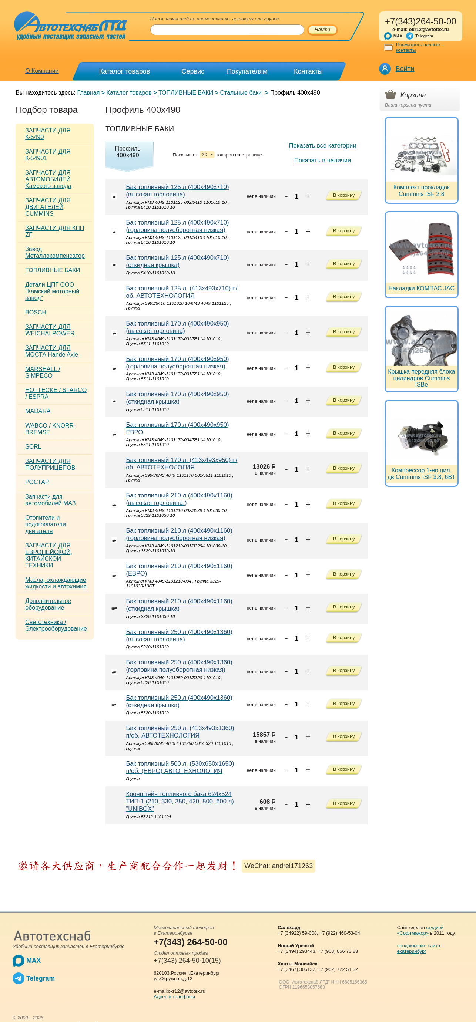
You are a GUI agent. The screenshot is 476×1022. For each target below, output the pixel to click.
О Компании (41, 71)
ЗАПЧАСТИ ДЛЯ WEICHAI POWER (49, 330)
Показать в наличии (322, 160)
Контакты (308, 71)
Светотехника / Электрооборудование (56, 625)
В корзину (344, 196)
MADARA (37, 411)
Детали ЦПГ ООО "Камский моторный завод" (52, 291)
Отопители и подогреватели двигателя (45, 524)
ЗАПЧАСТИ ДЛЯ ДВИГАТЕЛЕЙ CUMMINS (47, 207)
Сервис (192, 71)
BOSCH (35, 312)
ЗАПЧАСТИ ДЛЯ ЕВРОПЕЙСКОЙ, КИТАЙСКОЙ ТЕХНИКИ (48, 555)
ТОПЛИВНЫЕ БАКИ (185, 93)
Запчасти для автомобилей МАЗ (50, 499)
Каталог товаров (124, 71)
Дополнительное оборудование (48, 604)
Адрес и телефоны (174, 996)
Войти (405, 68)
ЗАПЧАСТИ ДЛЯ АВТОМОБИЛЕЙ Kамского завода (48, 179)
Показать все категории (322, 145)
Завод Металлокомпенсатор (55, 252)
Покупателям (247, 71)
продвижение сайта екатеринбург (418, 948)
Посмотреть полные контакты (418, 47)
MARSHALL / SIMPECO (42, 372)
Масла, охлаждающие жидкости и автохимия (56, 583)
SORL (33, 446)
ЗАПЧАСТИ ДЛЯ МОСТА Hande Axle (51, 351)
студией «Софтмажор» (420, 930)
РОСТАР (37, 482)
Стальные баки (241, 93)
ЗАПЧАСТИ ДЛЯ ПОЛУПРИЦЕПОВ (50, 464)
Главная (88, 93)
